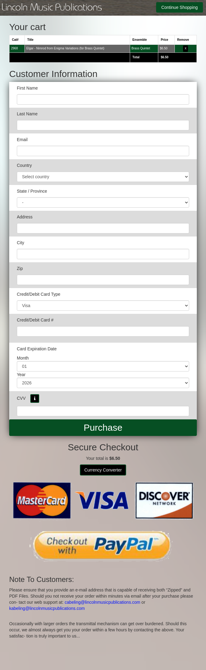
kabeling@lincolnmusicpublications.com (47, 608)
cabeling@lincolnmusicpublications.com (102, 602)
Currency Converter (103, 470)
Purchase (103, 427)
